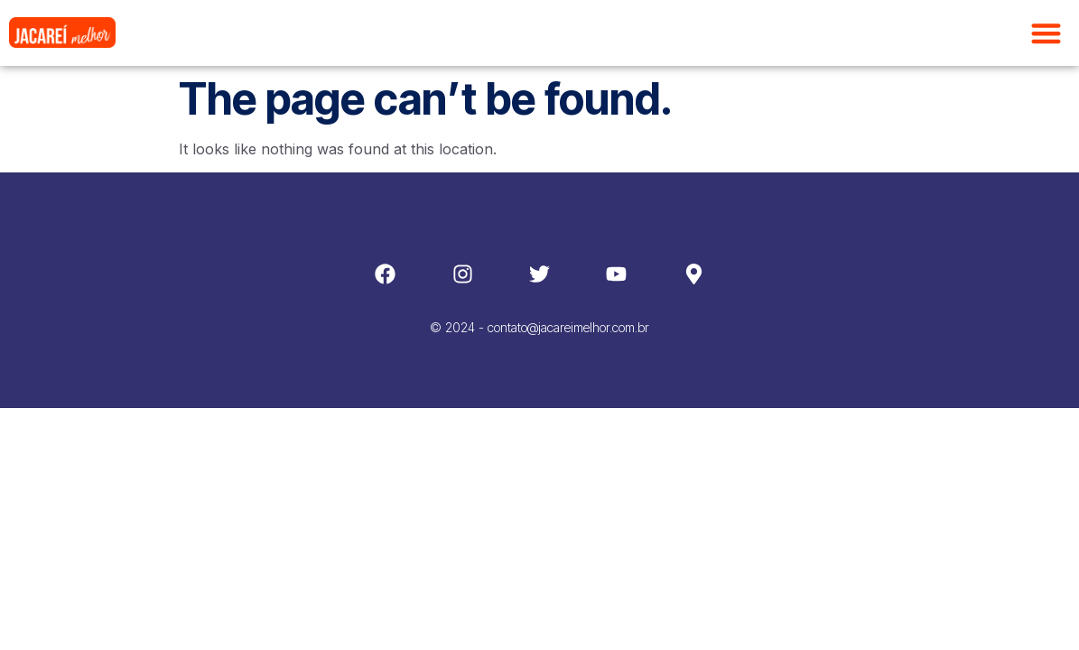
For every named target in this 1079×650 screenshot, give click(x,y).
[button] (1047, 33)
